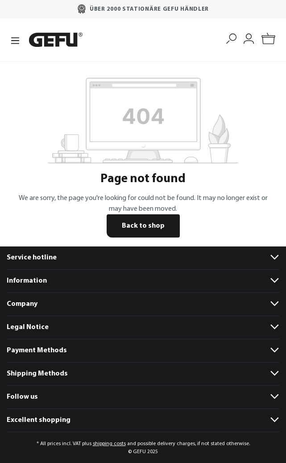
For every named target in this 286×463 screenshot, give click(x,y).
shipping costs (109, 443)
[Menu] (15, 39)
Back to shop (143, 225)
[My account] (248, 37)
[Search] (231, 37)
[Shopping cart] (268, 40)
